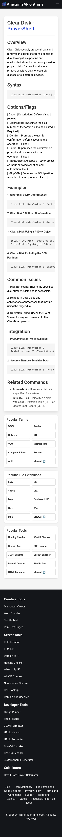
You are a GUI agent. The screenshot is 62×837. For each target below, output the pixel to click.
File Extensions (45, 786)
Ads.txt (11, 798)
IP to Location (12, 642)
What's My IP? (12, 669)
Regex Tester (11, 718)
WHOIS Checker (13, 676)
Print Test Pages (13, 627)
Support (29, 794)
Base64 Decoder (13, 753)
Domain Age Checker (16, 697)
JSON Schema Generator (18, 760)
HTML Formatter (13, 739)
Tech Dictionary (23, 786)
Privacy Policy (33, 790)
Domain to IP (11, 655)
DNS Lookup (11, 690)
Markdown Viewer (14, 606)
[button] (57, 4)
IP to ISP (9, 649)
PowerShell (20, 28)
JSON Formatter (13, 725)
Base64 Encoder (13, 746)
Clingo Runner (12, 712)
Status (23, 798)
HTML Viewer (12, 732)
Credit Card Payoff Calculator (21, 775)
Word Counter (12, 613)
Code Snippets (12, 790)
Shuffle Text (11, 620)
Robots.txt (44, 794)
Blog (7, 786)
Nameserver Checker (16, 683)
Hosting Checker (13, 662)
